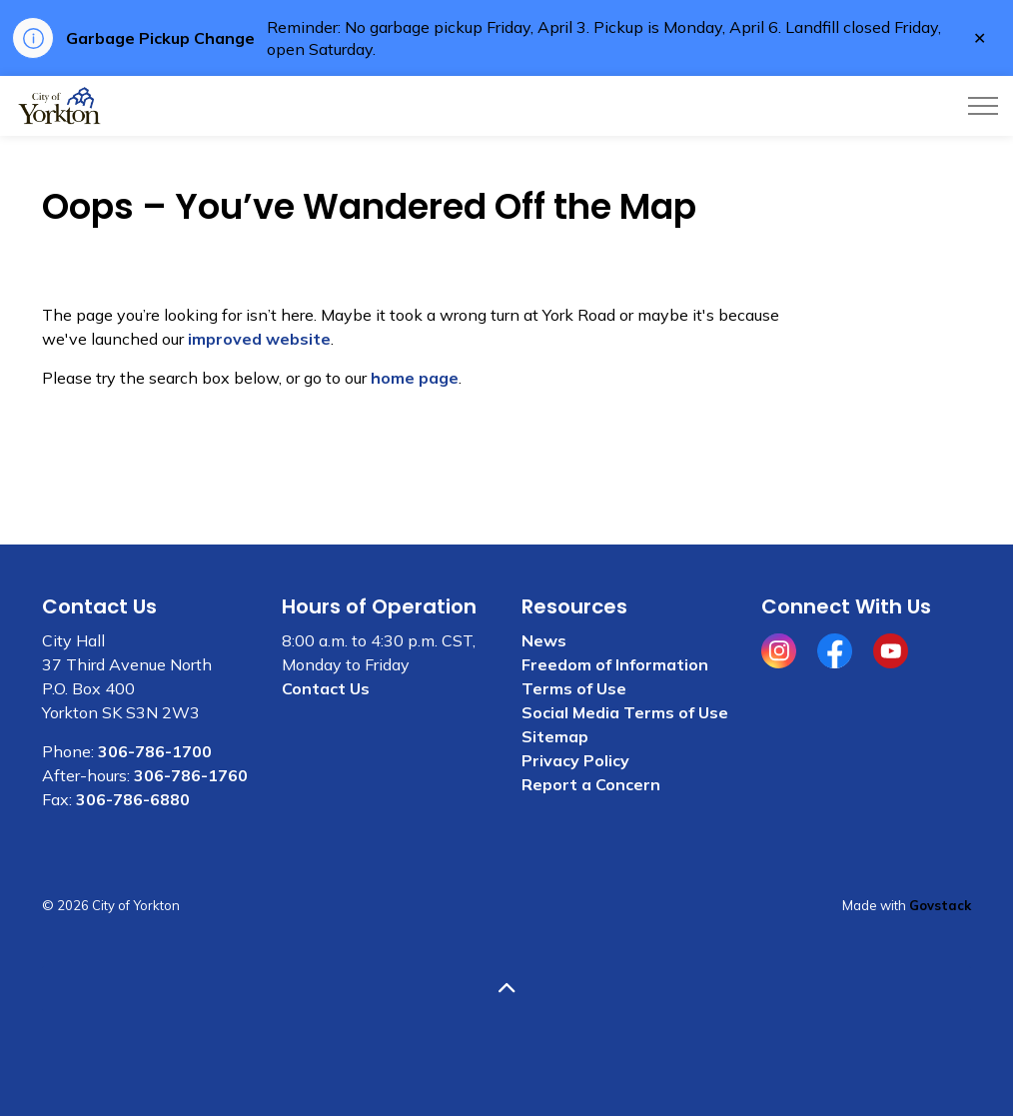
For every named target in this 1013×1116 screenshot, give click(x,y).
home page (415, 378)
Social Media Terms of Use (624, 712)
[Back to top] (506, 988)
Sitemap (554, 736)
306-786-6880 (133, 799)
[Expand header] (983, 106)
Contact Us (326, 688)
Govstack (940, 905)
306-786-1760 (191, 775)
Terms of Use (573, 688)
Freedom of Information (614, 664)
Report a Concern (590, 784)
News (543, 640)
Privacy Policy (575, 760)
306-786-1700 (155, 751)
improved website (259, 339)
